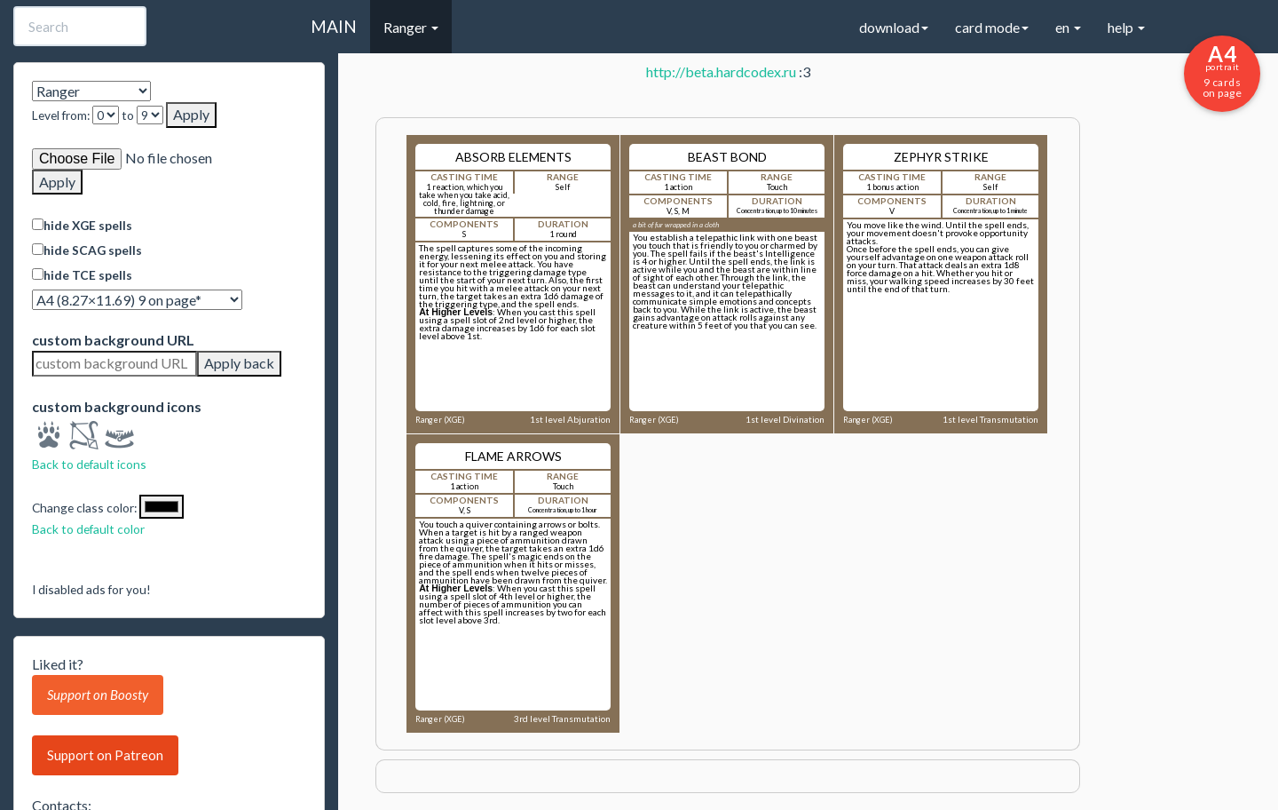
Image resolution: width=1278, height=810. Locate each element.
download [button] (893, 27)
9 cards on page (1222, 70)
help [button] (1126, 27)
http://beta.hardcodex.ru (721, 71)
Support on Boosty (97, 695)
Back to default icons (89, 464)
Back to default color (88, 528)
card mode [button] (992, 27)
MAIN (334, 26)
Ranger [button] (410, 27)
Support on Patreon (105, 755)
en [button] (1068, 27)
